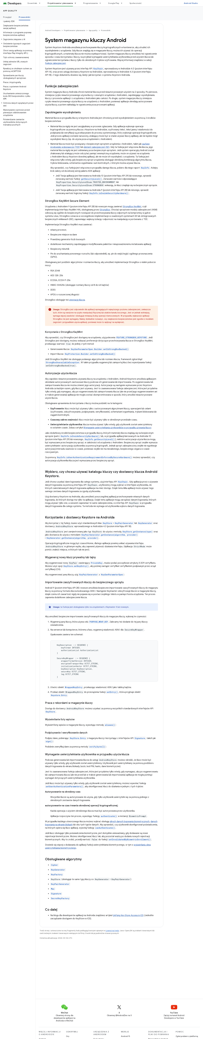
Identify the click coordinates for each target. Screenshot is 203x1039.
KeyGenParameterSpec (112, 574)
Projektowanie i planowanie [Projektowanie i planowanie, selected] (60, 3)
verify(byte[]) (97, 746)
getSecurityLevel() (91, 179)
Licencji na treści (112, 930)
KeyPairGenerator (124, 523)
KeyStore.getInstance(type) (137, 531)
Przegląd (7, 17)
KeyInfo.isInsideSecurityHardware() (108, 193)
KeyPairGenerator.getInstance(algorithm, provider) (109, 535)
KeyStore (107, 523)
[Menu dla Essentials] (40, 3)
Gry (67, 1036)
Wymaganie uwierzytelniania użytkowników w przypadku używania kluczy (117, 427)
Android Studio (191, 3)
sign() (49, 741)
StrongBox (105, 209)
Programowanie (90, 3)
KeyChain (98, 68)
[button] (17, 39)
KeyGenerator (145, 523)
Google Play (113, 3)
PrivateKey (96, 563)
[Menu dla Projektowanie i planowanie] (76, 3)
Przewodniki (105, 30)
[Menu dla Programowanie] (101, 3)
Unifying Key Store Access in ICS (128, 915)
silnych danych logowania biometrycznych (129, 821)
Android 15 (125, 1036)
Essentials (32, 3)
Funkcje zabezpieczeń (55, 63)
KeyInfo (145, 168)
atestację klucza (77, 300)
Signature (140, 738)
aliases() (110, 725)
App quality (10, 11)
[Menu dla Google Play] (122, 3)
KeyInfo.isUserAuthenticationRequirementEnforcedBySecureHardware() (94, 457)
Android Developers (52, 30)
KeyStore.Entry (78, 738)
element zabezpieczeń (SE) (96, 147)
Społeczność (136, 3)
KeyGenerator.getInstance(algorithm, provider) (72, 538)
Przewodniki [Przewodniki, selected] (24, 17)
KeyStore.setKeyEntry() (76, 566)
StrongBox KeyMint (132, 206)
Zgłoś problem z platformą (187, 1036)
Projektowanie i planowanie (74, 30)
